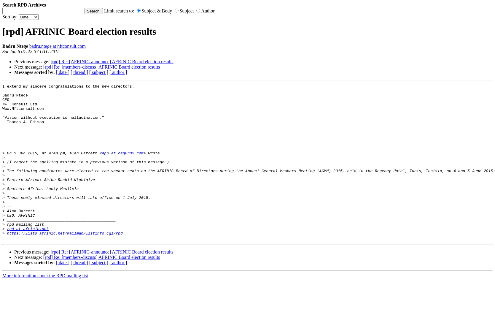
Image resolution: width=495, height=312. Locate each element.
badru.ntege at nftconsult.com (57, 46)
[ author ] (118, 72)
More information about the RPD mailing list (45, 306)
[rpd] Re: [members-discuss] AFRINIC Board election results (101, 66)
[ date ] (62, 72)
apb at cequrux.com (122, 167)
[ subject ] (98, 72)
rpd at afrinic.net (28, 258)
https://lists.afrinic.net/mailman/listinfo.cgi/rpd (65, 263)
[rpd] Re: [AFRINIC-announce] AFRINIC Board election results (112, 61)
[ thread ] (79, 72)
